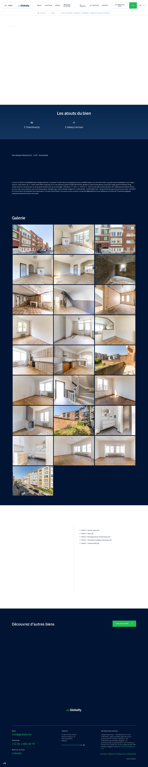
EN (140, 5)
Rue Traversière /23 (31, 669)
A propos (83, 5)
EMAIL (21, 575)
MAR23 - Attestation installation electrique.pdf (96, 540)
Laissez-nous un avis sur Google (73, 745)
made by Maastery (131, 759)
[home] (23, 5)
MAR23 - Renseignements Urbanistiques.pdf (95, 537)
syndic (57, 5)
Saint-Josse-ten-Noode (31, 666)
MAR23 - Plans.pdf (87, 533)
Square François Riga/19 (74, 669)
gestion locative (67, 5)
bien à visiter (23, 546)
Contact (105, 5)
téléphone (22, 568)
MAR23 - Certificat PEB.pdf (90, 543)
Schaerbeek (74, 666)
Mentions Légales (107, 754)
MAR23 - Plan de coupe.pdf (90, 530)
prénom (22, 553)
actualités (94, 5)
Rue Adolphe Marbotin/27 (116, 669)
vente (39, 5)
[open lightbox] (20, 90)
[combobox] (142, 5)
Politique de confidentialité (126, 754)
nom (21, 560)
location (48, 5)
